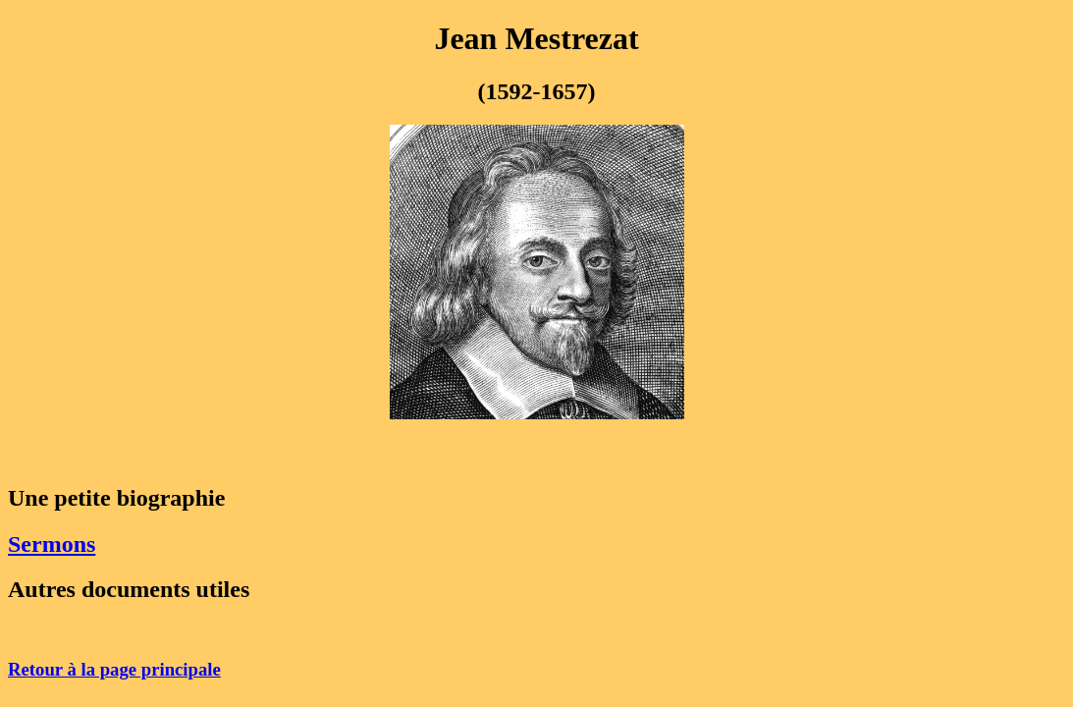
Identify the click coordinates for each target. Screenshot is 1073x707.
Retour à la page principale (114, 669)
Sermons (51, 544)
